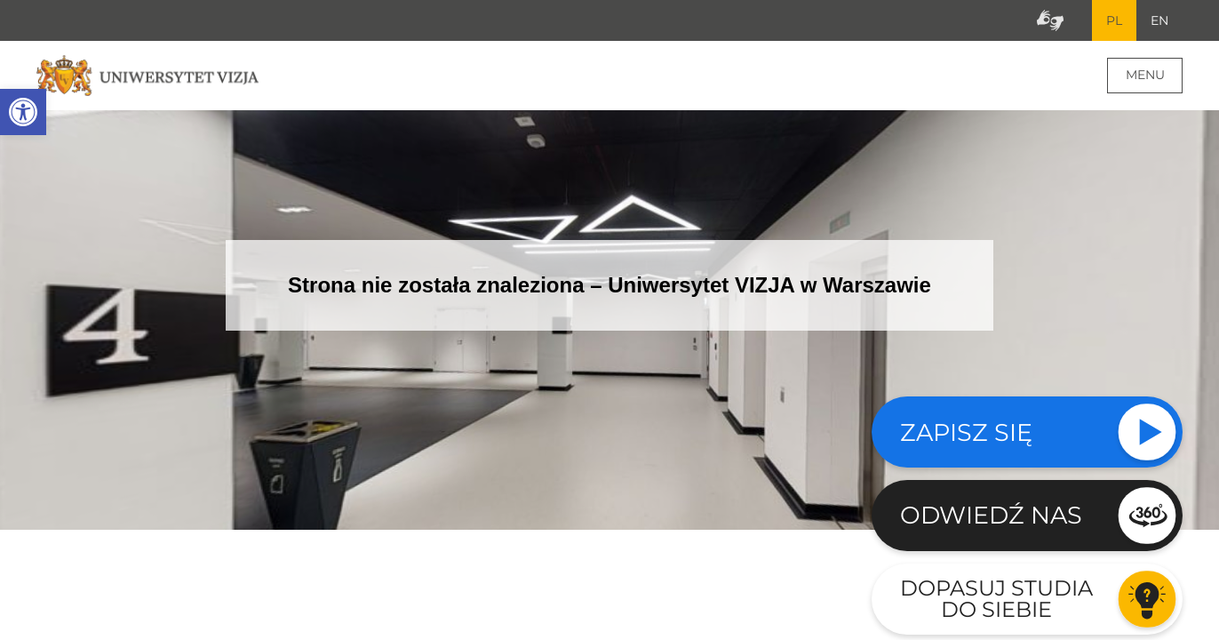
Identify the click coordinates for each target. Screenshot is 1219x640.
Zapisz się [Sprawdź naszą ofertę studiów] (966, 432)
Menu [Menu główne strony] (1145, 75)
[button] (23, 112)
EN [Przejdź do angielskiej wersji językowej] (1159, 20)
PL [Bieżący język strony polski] (1114, 20)
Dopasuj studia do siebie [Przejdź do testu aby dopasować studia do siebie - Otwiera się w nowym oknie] (996, 598)
